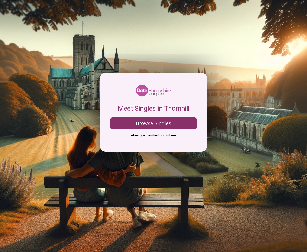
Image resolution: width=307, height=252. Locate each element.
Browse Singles (153, 123)
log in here (168, 135)
